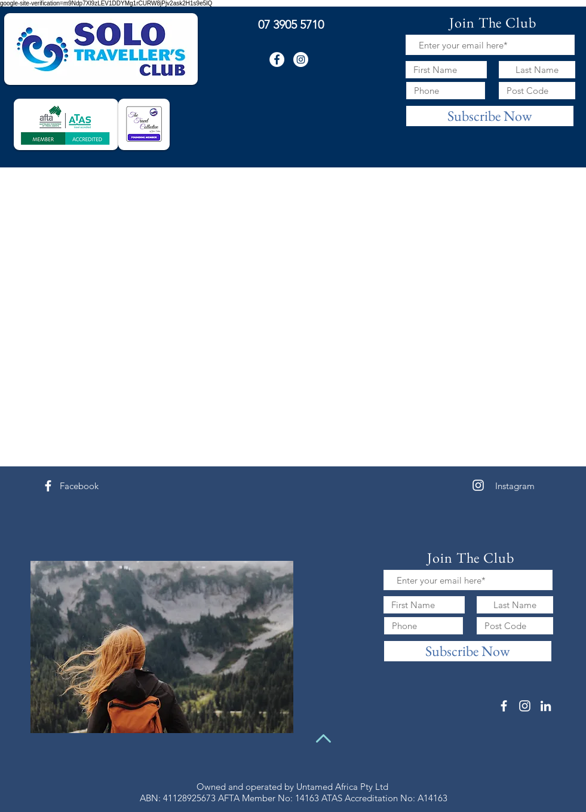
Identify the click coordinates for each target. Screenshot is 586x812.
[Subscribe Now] (489, 116)
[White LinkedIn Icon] (545, 705)
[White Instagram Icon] (478, 485)
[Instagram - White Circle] (300, 59)
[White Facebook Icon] (48, 485)
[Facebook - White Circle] (276, 59)
